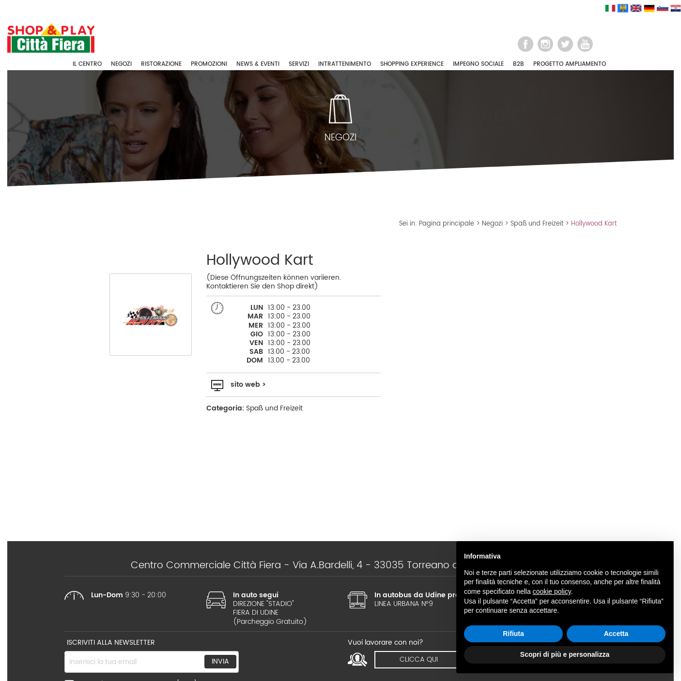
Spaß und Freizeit (537, 224)
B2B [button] (518, 64)
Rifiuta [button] (513, 633)
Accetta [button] (616, 633)
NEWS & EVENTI (257, 64)
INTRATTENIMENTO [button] (344, 64)
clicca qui (419, 659)
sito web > (248, 384)
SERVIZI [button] (299, 64)
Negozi (492, 224)
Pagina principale (446, 224)
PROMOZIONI (209, 64)
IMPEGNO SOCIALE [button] (478, 64)
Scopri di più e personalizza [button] (564, 654)
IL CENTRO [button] (87, 64)
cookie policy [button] (552, 591)
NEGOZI (121, 64)
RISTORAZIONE (161, 64)
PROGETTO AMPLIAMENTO (569, 64)
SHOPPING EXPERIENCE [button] (412, 64)
